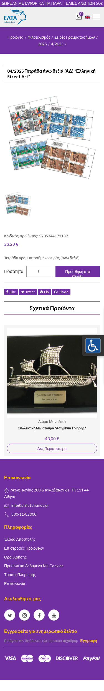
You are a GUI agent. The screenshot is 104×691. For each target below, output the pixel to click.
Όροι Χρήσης (15, 557)
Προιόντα (15, 37)
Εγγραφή (88, 640)
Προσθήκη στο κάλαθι (77, 273)
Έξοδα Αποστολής (19, 539)
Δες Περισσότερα (52, 448)
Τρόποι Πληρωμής (20, 574)
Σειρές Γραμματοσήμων (74, 37)
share (61, 292)
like (11, 292)
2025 (42, 43)
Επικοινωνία (14, 583)
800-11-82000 (23, 514)
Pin (44, 292)
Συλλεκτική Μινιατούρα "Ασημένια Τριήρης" (52, 428)
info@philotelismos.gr (30, 505)
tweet (28, 292)
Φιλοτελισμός (39, 37)
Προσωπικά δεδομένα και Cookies (34, 565)
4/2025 (57, 43)
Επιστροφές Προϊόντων (24, 548)
